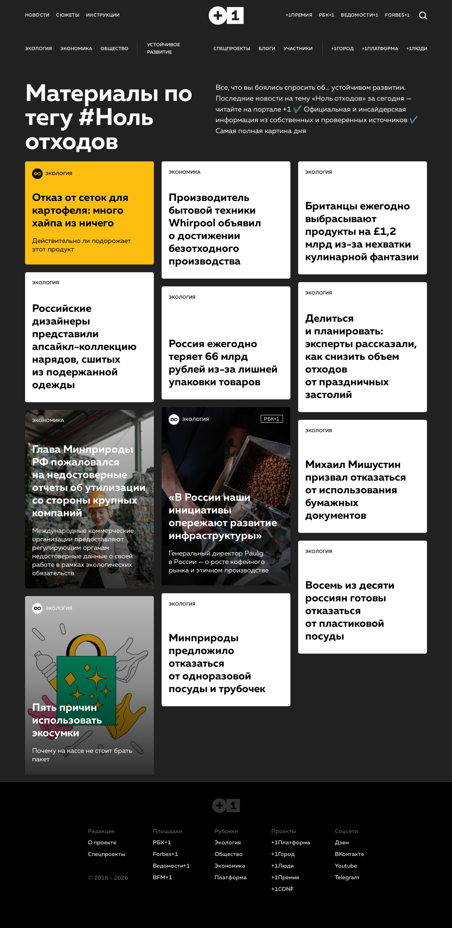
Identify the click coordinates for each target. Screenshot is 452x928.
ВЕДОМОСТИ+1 (359, 15)
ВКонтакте (349, 854)
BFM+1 (162, 878)
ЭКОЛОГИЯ (38, 49)
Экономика (230, 866)
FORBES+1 (397, 15)
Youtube (346, 866)
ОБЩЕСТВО (114, 49)
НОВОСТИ (37, 15)
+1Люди (282, 866)
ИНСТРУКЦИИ (103, 15)
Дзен (342, 843)
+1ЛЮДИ (416, 49)
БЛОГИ (267, 49)
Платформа (231, 878)
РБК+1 (326, 15)
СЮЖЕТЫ (67, 15)
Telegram (347, 878)
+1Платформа (290, 843)
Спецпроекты (106, 854)
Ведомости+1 (171, 866)
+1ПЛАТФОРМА (380, 49)
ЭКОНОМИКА (76, 49)
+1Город (283, 854)
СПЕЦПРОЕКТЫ (231, 49)
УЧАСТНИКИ (298, 49)
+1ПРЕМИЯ (299, 15)
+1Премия (285, 878)
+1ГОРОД (342, 49)
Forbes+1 (165, 854)
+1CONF (282, 889)
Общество (229, 854)
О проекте (102, 843)
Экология (228, 843)
